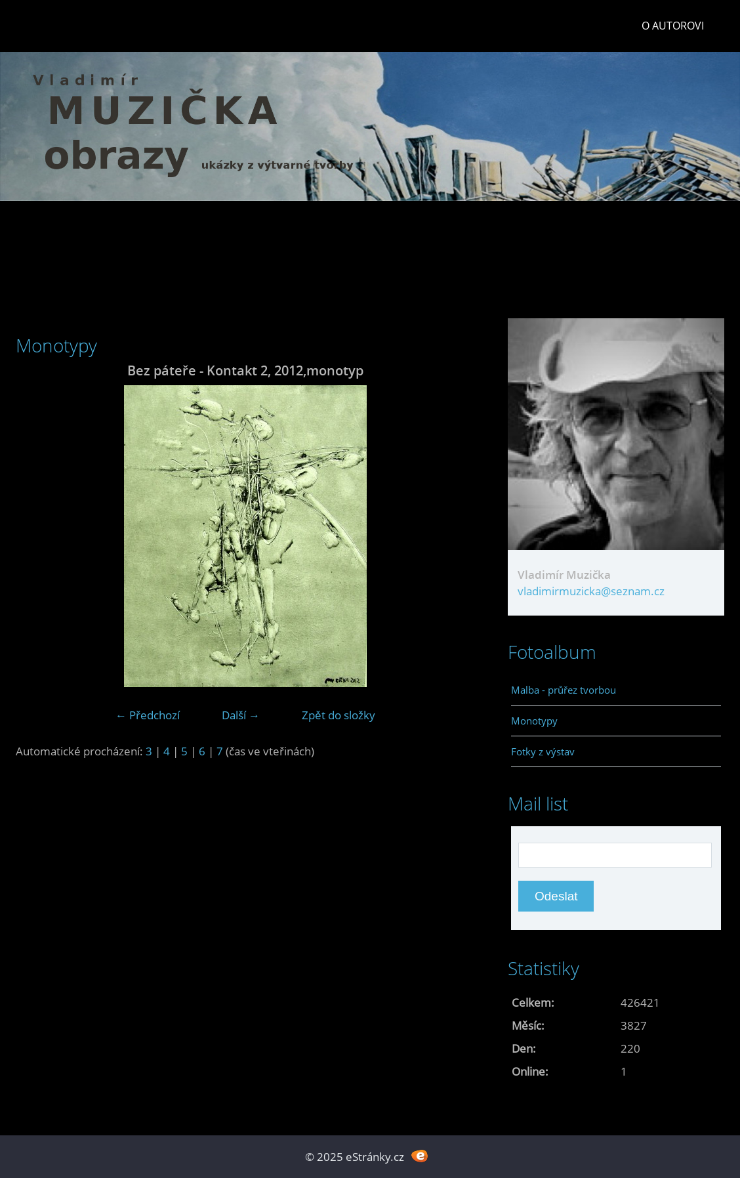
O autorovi (673, 25)
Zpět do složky (338, 715)
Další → (241, 715)
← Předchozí (147, 715)
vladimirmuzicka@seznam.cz (591, 591)
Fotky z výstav (543, 751)
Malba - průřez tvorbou (563, 689)
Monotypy (534, 720)
